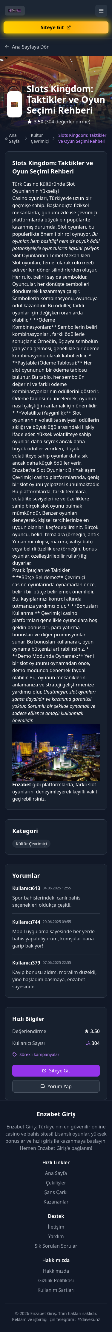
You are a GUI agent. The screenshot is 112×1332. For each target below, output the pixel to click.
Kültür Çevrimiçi (40, 138)
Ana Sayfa (12, 138)
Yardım (56, 1236)
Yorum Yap (56, 1086)
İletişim (56, 1227)
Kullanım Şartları (55, 1290)
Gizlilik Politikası (56, 1280)
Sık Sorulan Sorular (56, 1246)
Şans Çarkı (56, 1192)
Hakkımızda (56, 1271)
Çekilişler (56, 1182)
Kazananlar (56, 1201)
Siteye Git (56, 1070)
